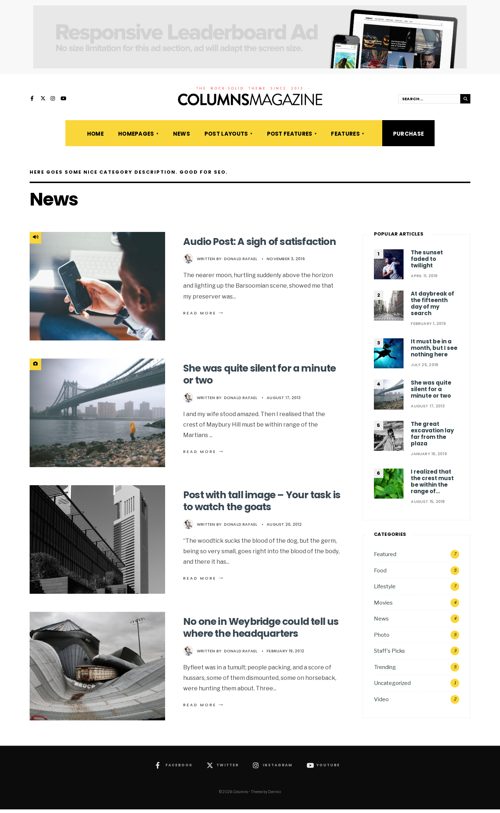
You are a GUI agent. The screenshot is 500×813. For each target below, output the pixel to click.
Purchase (408, 137)
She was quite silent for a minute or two (244, 378)
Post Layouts (226, 137)
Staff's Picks (389, 654)
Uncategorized (392, 686)
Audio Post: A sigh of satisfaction (233, 251)
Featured (385, 557)
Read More (204, 329)
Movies (383, 606)
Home (95, 137)
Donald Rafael (241, 275)
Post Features (289, 137)
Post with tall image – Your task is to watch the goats (262, 504)
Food (380, 573)
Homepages (136, 137)
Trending (385, 670)
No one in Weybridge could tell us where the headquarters (259, 631)
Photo (381, 638)
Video (381, 702)
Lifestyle (385, 590)
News (181, 137)
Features (345, 137)
